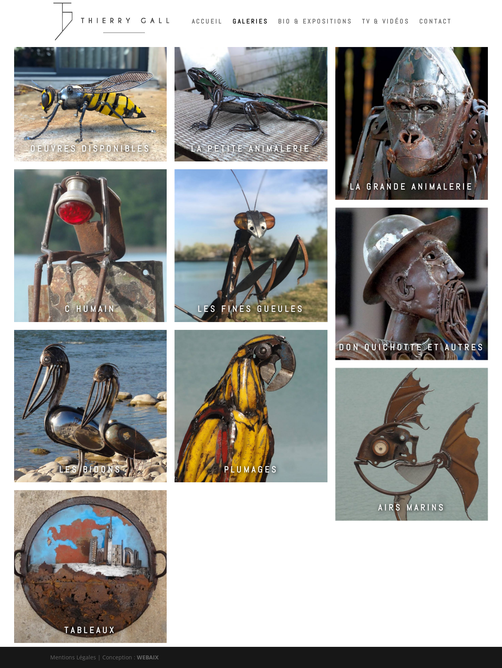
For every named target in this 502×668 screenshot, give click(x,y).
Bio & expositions (315, 22)
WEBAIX (147, 657)
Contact (435, 22)
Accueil (207, 22)
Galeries (250, 22)
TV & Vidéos (385, 22)
